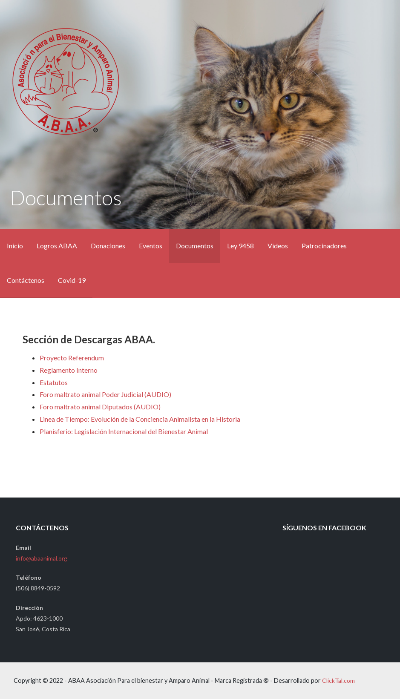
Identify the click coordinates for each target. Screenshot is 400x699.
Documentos (194, 246)
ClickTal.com (338, 680)
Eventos (150, 246)
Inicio (15, 246)
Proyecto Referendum (72, 358)
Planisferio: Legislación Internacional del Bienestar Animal (124, 431)
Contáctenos (25, 280)
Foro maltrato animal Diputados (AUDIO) (100, 407)
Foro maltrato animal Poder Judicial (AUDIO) (105, 394)
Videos (278, 246)
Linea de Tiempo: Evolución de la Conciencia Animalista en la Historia (140, 419)
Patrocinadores (324, 246)
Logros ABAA (57, 246)
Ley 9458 (240, 246)
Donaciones (108, 246)
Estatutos (54, 382)
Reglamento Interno (69, 370)
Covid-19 (72, 280)
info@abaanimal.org (41, 558)
